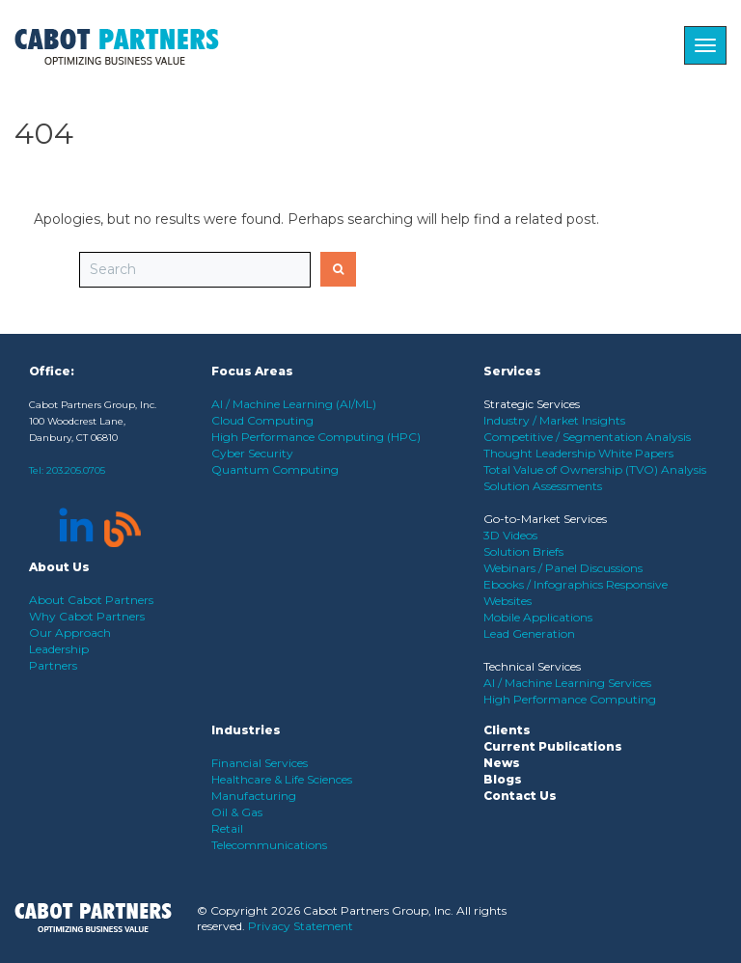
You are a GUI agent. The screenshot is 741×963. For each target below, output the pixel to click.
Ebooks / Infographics (544, 584)
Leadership (59, 649)
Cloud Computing (262, 420)
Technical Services (532, 666)
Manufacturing (253, 795)
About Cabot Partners (91, 599)
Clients (507, 730)
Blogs (502, 779)
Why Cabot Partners (87, 616)
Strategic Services (531, 404)
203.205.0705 (75, 470)
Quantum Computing (275, 469)
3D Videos (510, 535)
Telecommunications (269, 845)
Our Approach (70, 632)
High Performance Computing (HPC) (316, 436)
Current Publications (552, 746)
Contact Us (520, 795)
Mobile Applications (537, 617)
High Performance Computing (569, 699)
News (501, 763)
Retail (227, 828)
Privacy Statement (300, 926)
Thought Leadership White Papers (578, 453)
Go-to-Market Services (545, 518)
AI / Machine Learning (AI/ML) (293, 404)
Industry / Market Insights (554, 420)
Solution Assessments (542, 486)
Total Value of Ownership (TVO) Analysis (594, 469)
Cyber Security (252, 453)
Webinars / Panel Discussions (563, 568)
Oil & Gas (236, 812)
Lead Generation (529, 633)
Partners (53, 665)
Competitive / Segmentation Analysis (587, 436)
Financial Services (259, 763)
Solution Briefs (523, 551)
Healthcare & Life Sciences (281, 779)
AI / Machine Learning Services (567, 682)
